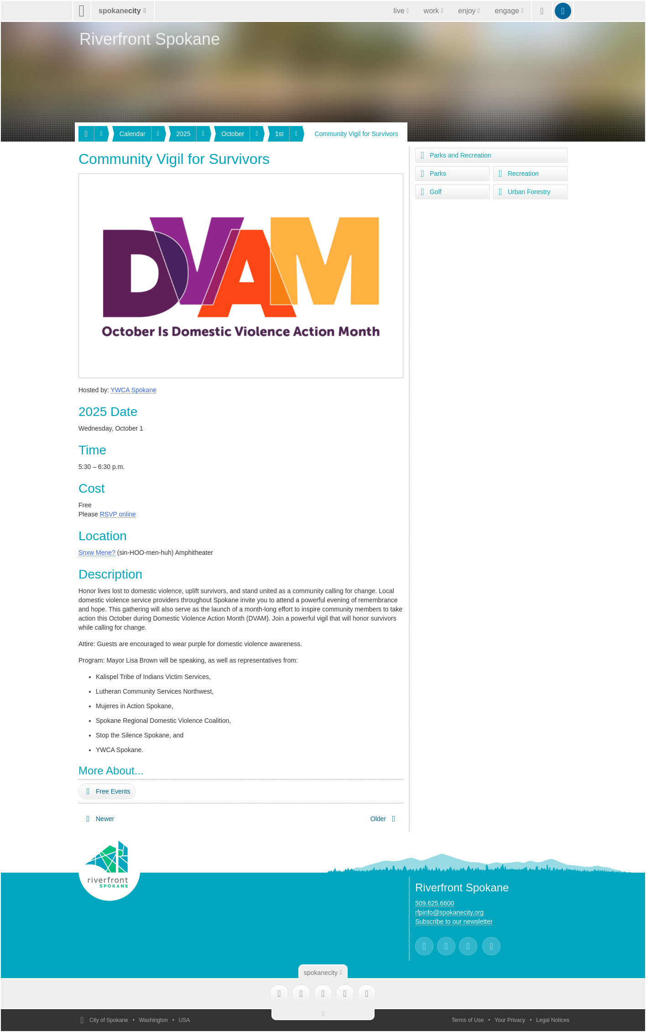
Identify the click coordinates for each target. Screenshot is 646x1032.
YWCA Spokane (133, 390)
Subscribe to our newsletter (454, 921)
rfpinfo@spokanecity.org (449, 912)
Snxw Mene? (96, 552)
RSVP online (118, 514)
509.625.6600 (434, 903)
